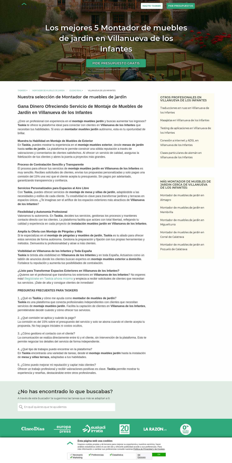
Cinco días (33, 429)
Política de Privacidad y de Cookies (149, 449)
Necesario (78, 455)
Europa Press (63, 429)
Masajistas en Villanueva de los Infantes (184, 120)
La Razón (155, 429)
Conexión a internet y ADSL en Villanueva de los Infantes (179, 143)
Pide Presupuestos (180, 5)
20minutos (124, 429)
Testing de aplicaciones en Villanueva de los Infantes (185, 130)
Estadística (117, 455)
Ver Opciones (142, 456)
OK (159, 454)
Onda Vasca (185, 429)
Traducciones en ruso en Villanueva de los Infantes (184, 110)
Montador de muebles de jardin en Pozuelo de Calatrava (182, 247)
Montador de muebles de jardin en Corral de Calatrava (182, 234)
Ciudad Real (75, 90)
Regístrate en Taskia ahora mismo (49, 278)
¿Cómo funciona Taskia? (57, 5)
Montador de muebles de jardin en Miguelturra (182, 222)
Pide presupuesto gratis (116, 63)
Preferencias (97, 455)
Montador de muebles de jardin (48, 90)
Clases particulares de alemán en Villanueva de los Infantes (181, 155)
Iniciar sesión (206, 5)
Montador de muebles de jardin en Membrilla (182, 210)
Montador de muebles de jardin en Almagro (182, 197)
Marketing (77, 457)
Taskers (22, 90)
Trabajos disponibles (89, 5)
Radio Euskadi (94, 429)
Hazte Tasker (152, 5)
